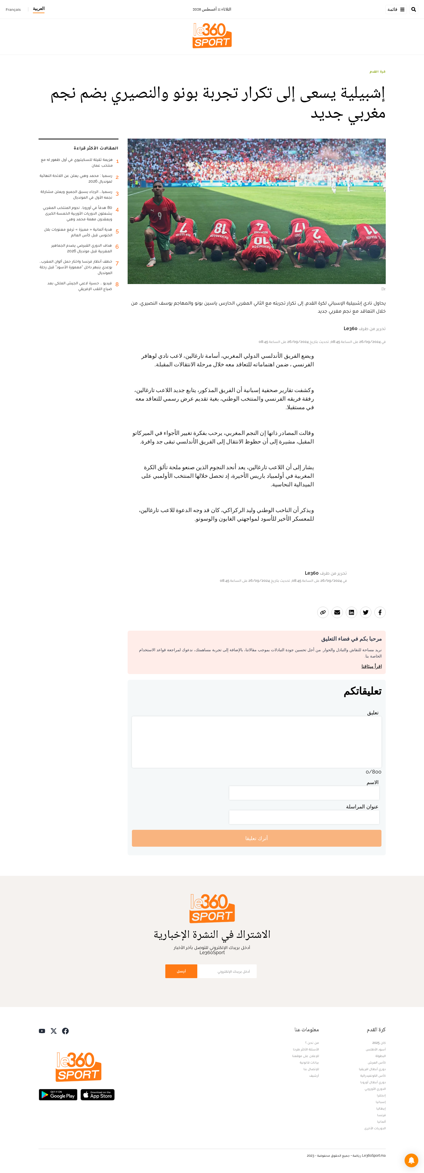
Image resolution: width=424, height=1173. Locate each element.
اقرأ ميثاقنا (371, 666)
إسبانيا (381, 1102)
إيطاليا (381, 1108)
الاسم (373, 782)
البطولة (380, 1056)
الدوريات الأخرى (375, 1128)
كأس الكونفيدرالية (373, 1076)
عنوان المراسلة (362, 807)
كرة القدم (378, 71)
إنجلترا (381, 1095)
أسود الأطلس (376, 1049)
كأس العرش (377, 1062)
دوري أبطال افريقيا (372, 1069)
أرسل (181, 971)
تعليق (373, 713)
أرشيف (314, 1076)
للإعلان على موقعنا (305, 1056)
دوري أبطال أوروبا (373, 1082)
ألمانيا (381, 1122)
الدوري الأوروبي (375, 1089)
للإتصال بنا (311, 1069)
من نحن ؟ (312, 1043)
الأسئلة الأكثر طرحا (306, 1049)
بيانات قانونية (309, 1062)
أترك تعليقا (256, 838)
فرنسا (381, 1115)
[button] (411, 1160)
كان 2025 (379, 1043)
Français (13, 9)
